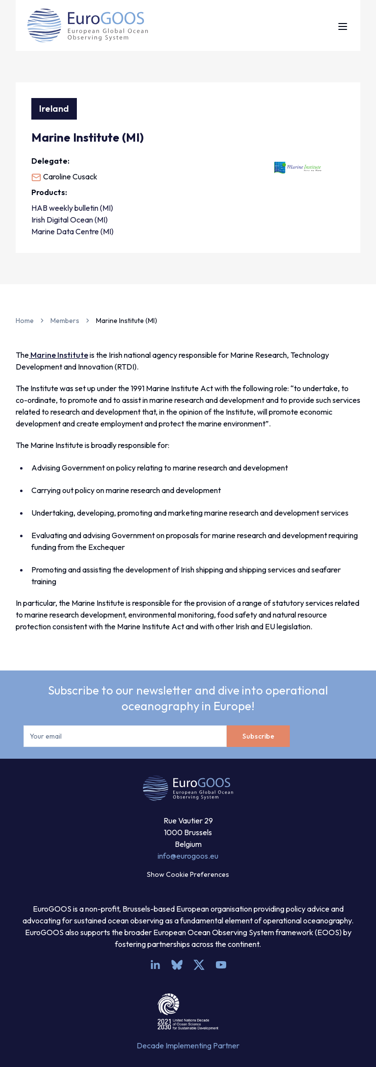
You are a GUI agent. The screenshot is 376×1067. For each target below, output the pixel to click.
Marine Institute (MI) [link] (126, 320)
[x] (199, 965)
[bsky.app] (177, 965)
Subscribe (258, 736)
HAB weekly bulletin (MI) (72, 208)
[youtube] (221, 965)
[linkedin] (155, 965)
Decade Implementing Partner (188, 1045)
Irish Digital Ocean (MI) (69, 219)
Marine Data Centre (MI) (72, 231)
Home (25, 320)
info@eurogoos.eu (188, 856)
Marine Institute (58, 355)
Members (64, 320)
